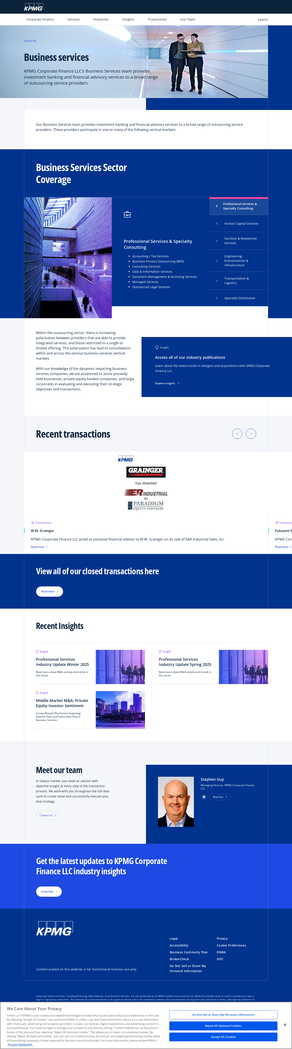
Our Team (187, 19)
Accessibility (179, 945)
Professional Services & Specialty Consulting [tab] (240, 206)
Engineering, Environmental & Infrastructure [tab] (232, 260)
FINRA (221, 952)
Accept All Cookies (223, 1037)
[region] (146, 1025)
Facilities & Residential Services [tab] (236, 240)
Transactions (157, 19)
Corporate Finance (40, 19)
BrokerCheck (179, 959)
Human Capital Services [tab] (237, 223)
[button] (204, 797)
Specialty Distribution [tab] (235, 298)
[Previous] (237, 434)
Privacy (222, 938)
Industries (101, 19)
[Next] (251, 434)
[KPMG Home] (33, 7)
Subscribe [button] (47, 891)
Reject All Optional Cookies (223, 1026)
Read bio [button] (218, 797)
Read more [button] (48, 591)
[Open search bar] (260, 20)
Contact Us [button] (46, 815)
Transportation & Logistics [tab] (232, 280)
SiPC (220, 959)
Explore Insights (167, 383)
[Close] (285, 1025)
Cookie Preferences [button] (231, 945)
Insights (128, 19)
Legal (174, 938)
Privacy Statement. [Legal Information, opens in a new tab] (20, 1044)
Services (74, 19)
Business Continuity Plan (189, 952)
